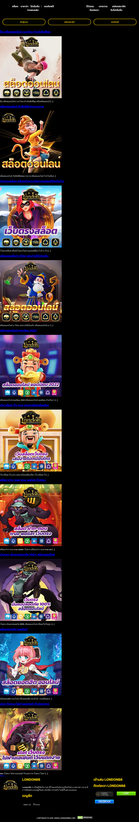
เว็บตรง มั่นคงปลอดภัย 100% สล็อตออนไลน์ (27, 554)
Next (3, 775)
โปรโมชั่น (36, 6)
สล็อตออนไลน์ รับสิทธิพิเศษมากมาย (22, 106)
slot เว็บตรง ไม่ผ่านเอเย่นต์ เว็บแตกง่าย (24, 704)
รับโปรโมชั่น (116, 10)
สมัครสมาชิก (119, 6)
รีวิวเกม (90, 6)
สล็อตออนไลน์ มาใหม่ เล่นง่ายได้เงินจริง (24, 256)
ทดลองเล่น (33, 10)
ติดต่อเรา (94, 10)
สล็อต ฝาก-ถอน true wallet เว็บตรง (23, 480)
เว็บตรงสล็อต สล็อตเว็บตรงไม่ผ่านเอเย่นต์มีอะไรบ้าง (32, 181)
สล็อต (15, 6)
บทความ (103, 6)
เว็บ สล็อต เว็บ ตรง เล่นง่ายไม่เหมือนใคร (24, 405)
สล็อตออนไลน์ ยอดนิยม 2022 (18, 330)
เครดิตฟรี (49, 6)
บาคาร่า (24, 6)
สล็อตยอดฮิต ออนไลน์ (13, 629)
